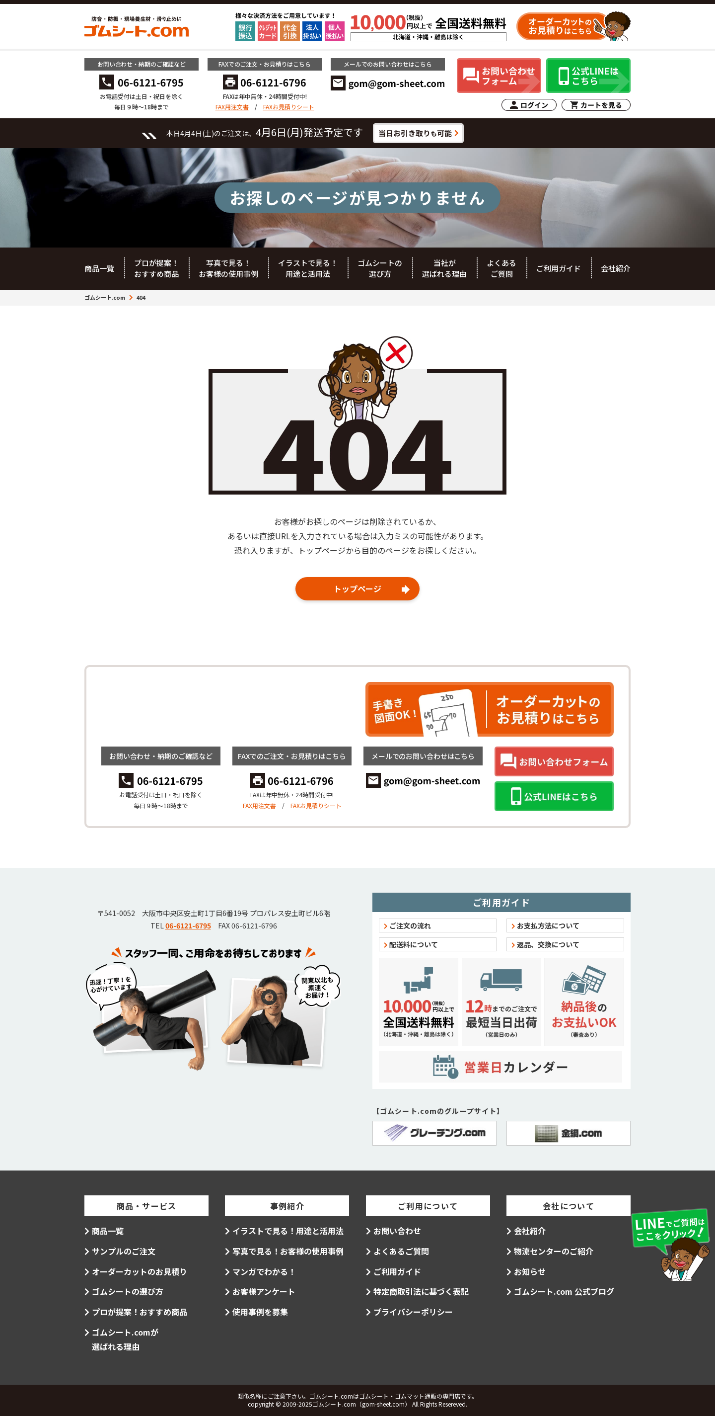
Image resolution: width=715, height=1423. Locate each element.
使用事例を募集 (260, 1319)
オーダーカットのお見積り (139, 1278)
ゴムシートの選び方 (380, 274)
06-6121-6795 (188, 970)
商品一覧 (99, 273)
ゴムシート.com (104, 303)
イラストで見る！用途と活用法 (308, 274)
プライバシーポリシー (413, 1319)
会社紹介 (616, 273)
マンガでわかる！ (264, 1278)
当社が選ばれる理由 (444, 274)
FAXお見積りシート (288, 106)
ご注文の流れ (410, 932)
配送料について (413, 951)
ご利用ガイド (558, 273)
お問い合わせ (397, 1238)
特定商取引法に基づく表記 (421, 1298)
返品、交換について (548, 951)
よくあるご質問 (501, 274)
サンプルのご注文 (123, 1258)
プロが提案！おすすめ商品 (156, 274)
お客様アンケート (263, 1298)
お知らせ (530, 1278)
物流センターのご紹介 (553, 1258)
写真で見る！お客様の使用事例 (228, 274)
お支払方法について (548, 932)
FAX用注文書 (232, 106)
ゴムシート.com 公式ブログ (564, 1298)
